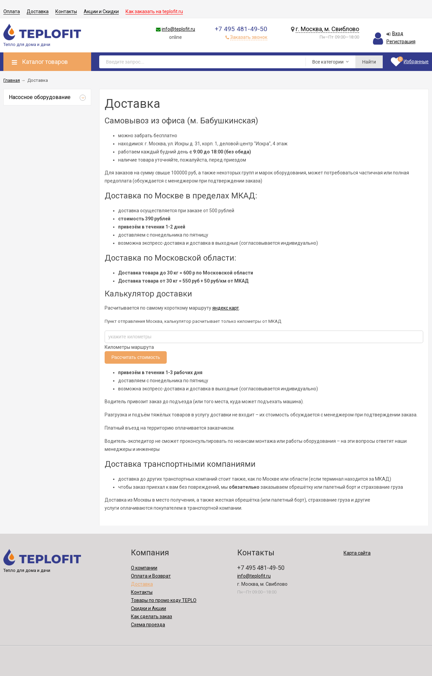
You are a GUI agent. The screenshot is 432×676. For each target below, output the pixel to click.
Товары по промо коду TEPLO (163, 600)
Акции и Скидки (101, 11)
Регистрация (400, 41)
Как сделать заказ (151, 616)
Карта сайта (357, 553)
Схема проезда (148, 624)
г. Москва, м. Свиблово (327, 28)
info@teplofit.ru (178, 29)
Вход (397, 33)
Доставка (38, 11)
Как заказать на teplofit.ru (154, 11)
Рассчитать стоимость (135, 357)
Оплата (11, 11)
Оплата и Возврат (151, 576)
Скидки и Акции (148, 608)
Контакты (66, 11)
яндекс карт (225, 308)
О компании (144, 568)
